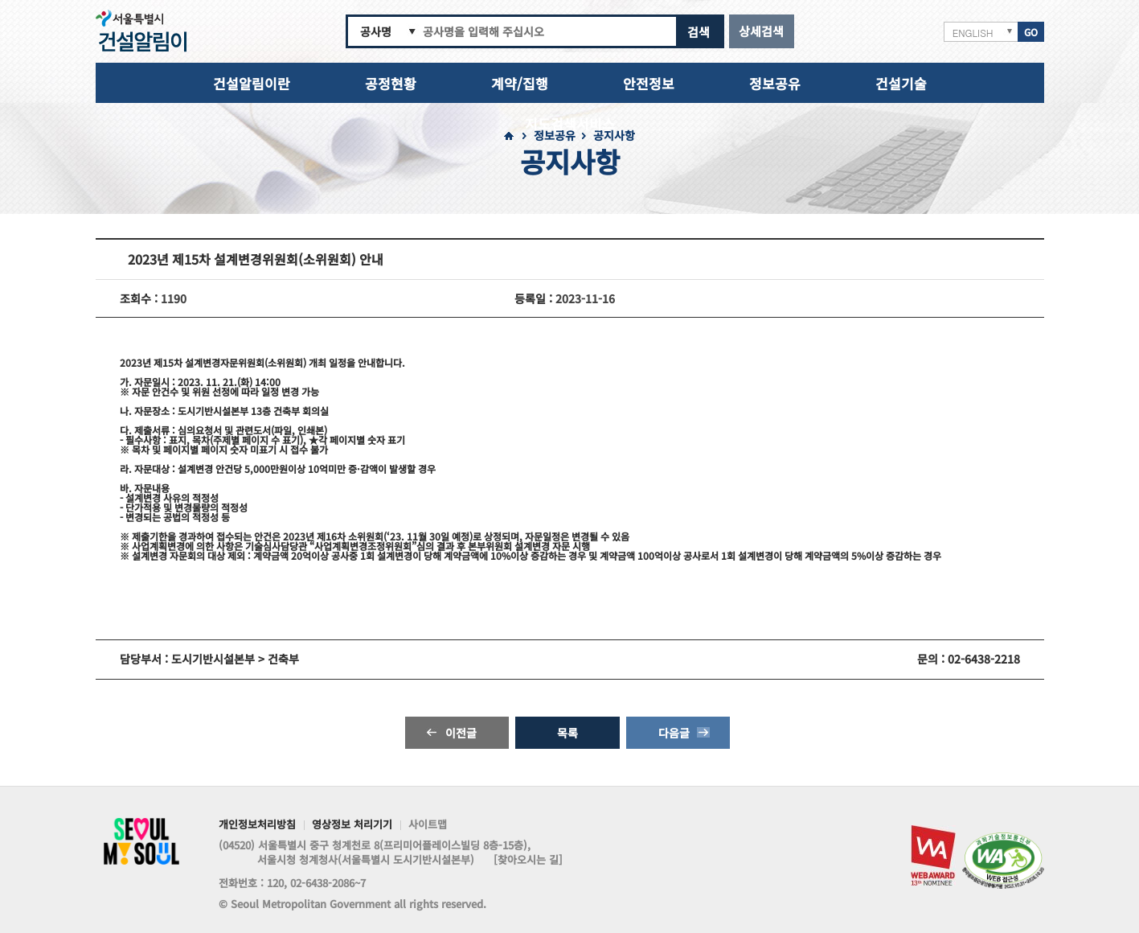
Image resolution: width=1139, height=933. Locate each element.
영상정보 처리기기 (352, 825)
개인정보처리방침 (257, 825)
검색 (698, 31)
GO (1031, 32)
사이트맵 (427, 825)
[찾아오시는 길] (528, 860)
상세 (761, 31)
